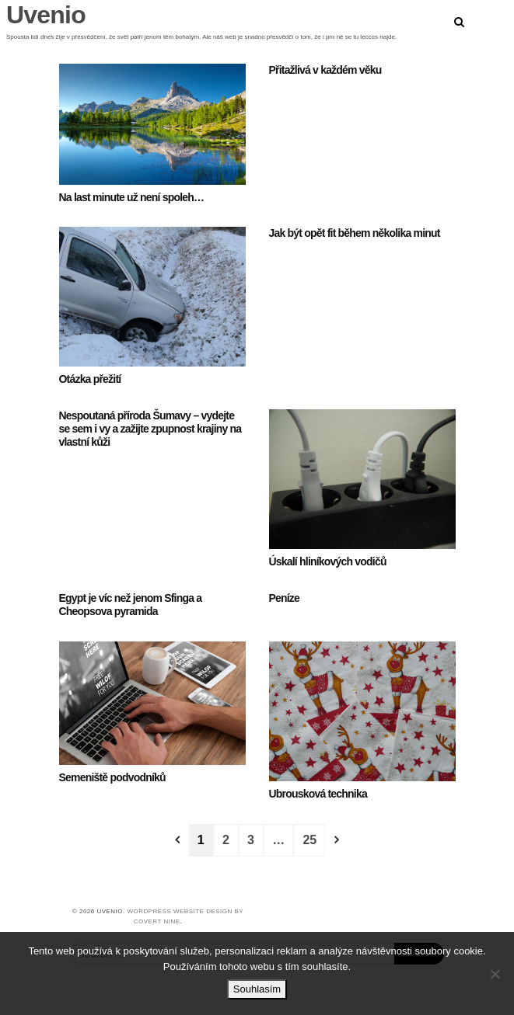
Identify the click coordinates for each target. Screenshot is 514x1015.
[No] (494, 974)
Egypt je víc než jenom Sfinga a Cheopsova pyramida (130, 604)
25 (309, 839)
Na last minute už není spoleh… (132, 197)
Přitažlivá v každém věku (325, 70)
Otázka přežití (90, 379)
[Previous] (177, 840)
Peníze (284, 598)
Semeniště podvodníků (112, 777)
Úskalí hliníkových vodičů (327, 561)
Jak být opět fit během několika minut (354, 233)
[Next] (337, 840)
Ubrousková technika (318, 793)
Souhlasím (257, 989)
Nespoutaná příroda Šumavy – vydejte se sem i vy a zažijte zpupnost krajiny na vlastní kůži (150, 428)
